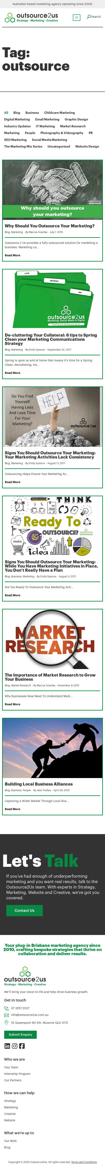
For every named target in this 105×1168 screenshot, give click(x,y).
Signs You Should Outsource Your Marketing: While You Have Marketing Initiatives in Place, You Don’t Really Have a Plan (51, 566)
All (6, 112)
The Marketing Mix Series (23, 146)
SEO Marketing (15, 140)
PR (91, 133)
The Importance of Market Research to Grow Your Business (50, 677)
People (30, 133)
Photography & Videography (61, 133)
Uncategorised (59, 146)
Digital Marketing (17, 119)
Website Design (87, 146)
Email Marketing (47, 119)
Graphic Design (76, 119)
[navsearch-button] (93, 17)
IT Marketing (45, 126)
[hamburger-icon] (76, 17)
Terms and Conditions (84, 1162)
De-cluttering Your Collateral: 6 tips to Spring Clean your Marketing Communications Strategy (51, 339)
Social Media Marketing (49, 140)
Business (32, 112)
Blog (16, 112)
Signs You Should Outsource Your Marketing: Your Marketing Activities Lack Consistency (50, 455)
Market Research (73, 126)
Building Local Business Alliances (39, 784)
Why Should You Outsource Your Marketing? (50, 226)
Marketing (12, 133)
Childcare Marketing (59, 112)
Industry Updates (17, 126)
